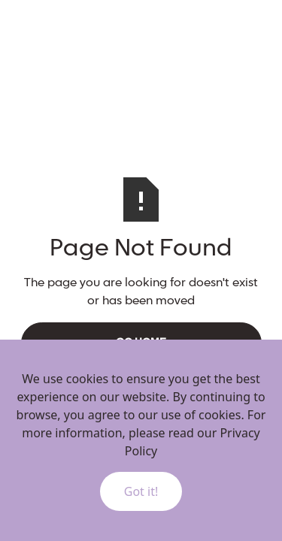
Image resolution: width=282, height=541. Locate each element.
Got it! (141, 491)
